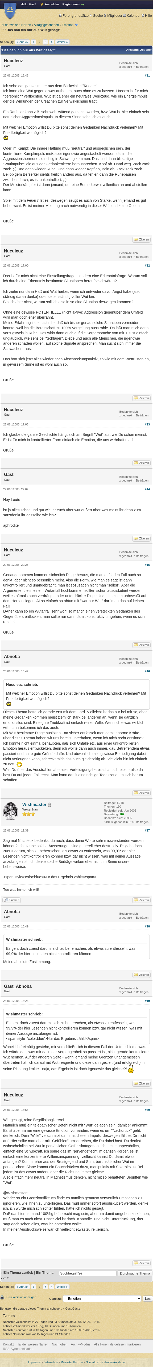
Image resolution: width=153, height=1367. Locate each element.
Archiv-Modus (80, 1344)
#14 (147, 489)
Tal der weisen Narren (15, 25)
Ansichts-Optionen (139, 49)
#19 (147, 1000)
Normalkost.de (94, 1362)
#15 (147, 564)
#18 (147, 926)
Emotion (67, 25)
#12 (147, 265)
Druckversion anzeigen (21, 1297)
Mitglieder (113, 16)
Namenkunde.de (115, 1362)
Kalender (131, 16)
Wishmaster (34, 804)
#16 (147, 671)
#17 (147, 830)
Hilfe (147, 16)
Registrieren (71, 4)
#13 (147, 424)
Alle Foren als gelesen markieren (117, 1344)
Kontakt (8, 1344)
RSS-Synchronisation (18, 1349)
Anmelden (52, 4)
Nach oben (59, 1344)
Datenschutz (51, 1362)
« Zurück (22, 42)
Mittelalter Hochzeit (72, 1362)
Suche (96, 16)
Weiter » (62, 42)
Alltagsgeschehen (46, 25)
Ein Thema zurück (18, 1273)
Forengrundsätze (74, 16)
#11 (147, 75)
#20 (147, 1109)
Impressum (34, 1362)
